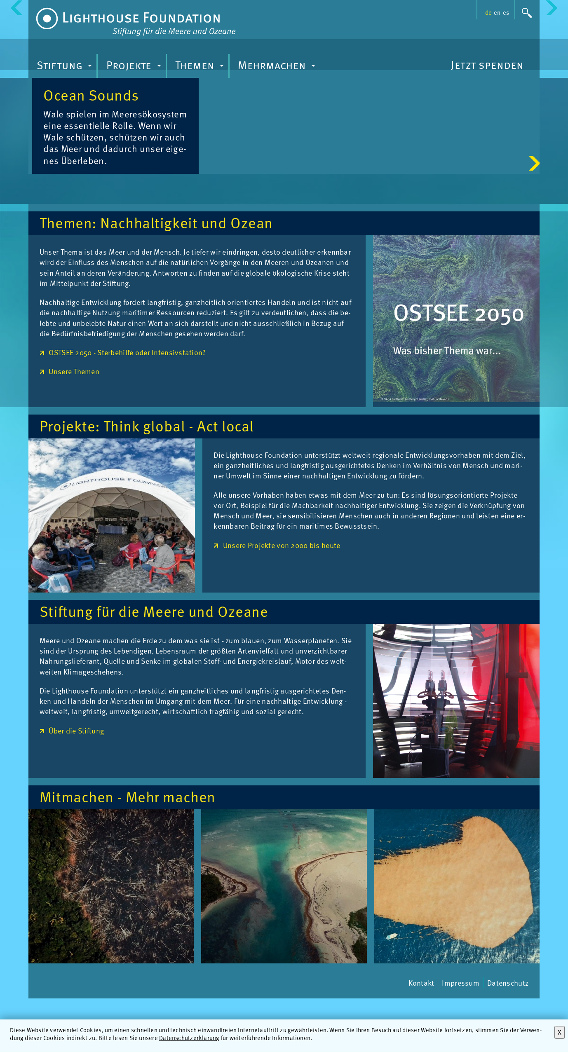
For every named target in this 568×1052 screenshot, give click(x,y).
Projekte (134, 67)
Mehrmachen (277, 67)
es (506, 12)
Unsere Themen (74, 425)
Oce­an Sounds (432, 94)
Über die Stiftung (76, 784)
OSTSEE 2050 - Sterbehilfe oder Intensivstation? (127, 405)
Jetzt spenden (487, 64)
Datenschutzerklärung (189, 1037)
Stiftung (65, 67)
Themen (200, 67)
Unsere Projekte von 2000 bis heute (281, 598)
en (497, 12)
